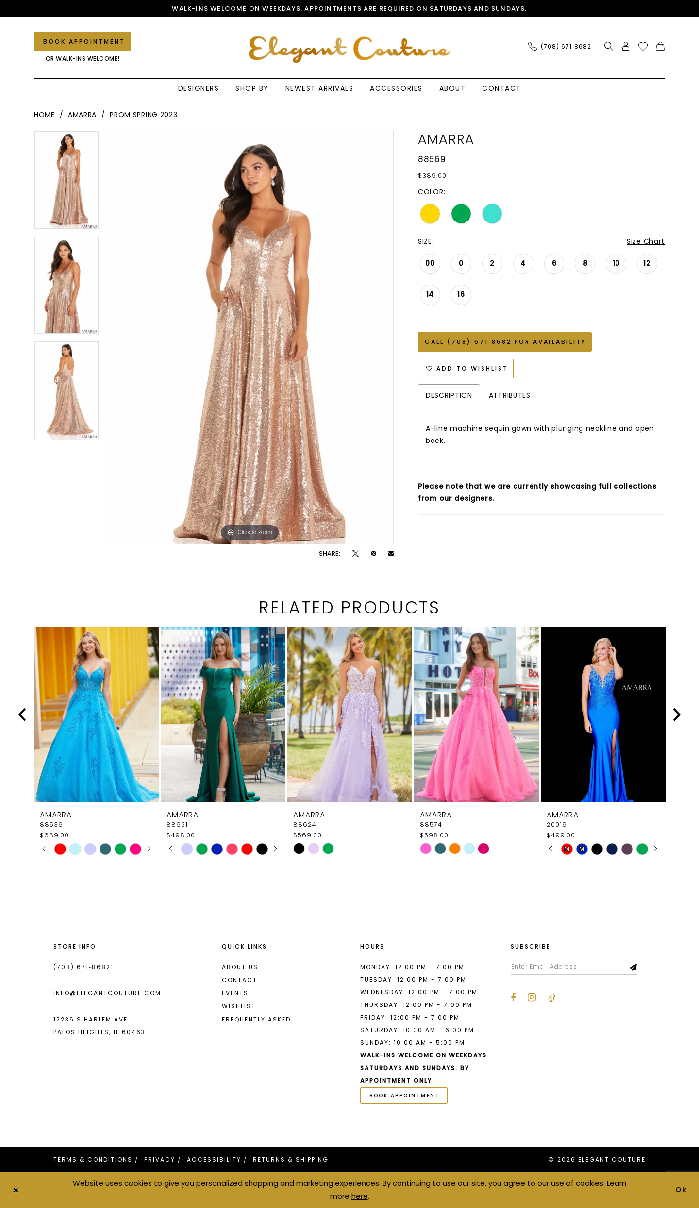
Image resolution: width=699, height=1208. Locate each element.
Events (235, 993)
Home (44, 114)
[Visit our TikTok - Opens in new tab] (551, 997)
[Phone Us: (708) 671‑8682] (559, 46)
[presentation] (96, 714)
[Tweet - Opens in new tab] (355, 553)
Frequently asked (256, 1019)
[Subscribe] (633, 966)
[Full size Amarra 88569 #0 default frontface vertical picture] (249, 337)
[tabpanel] (66, 183)
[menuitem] (562, 46)
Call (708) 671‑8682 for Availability (505, 342)
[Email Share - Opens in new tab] (391, 553)
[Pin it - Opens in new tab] (373, 553)
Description (449, 395)
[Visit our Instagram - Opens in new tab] (532, 997)
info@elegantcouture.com (107, 993)
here (359, 1196)
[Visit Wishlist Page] (643, 46)
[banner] (349, 49)
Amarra (82, 114)
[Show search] (608, 46)
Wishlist (239, 1006)
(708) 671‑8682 (82, 967)
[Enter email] (574, 966)
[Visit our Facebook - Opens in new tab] (513, 997)
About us (240, 967)
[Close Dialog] (15, 1190)
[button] (625, 46)
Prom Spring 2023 (143, 114)
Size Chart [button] (646, 241)
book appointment (404, 1095)
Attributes (510, 395)
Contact (239, 980)
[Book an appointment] (82, 41)
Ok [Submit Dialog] (682, 1190)
